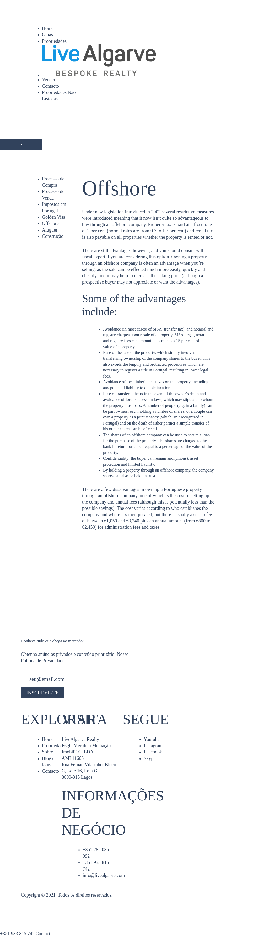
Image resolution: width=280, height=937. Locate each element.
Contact (43, 933)
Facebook (153, 752)
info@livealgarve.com (104, 875)
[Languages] (21, 144)
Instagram (153, 745)
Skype (149, 758)
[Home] (150, 60)
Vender (48, 79)
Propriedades (54, 41)
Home (47, 28)
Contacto (50, 86)
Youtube (151, 739)
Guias (47, 34)
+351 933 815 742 (17, 933)
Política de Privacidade (42, 660)
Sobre (47, 752)
